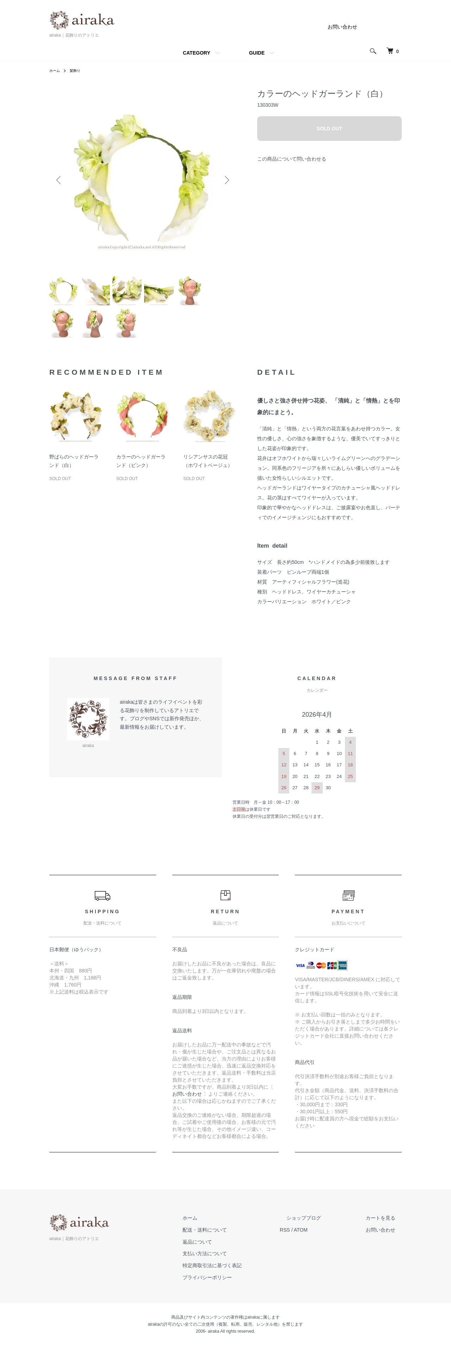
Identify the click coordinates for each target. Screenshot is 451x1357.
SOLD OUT (329, 128)
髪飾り (78, 70)
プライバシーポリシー (239, 1288)
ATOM (327, 1241)
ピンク (343, 613)
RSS (311, 1241)
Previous (60, 180)
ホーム (55, 70)
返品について (230, 1253)
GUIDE (257, 53)
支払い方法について (237, 1265)
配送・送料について (237, 1241)
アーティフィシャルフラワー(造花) (310, 593)
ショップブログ (323, 1229)
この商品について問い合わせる (291, 159)
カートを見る (387, 1229)
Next (225, 180)
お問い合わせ (342, 27)
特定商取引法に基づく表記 (244, 1277)
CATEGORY (196, 53)
